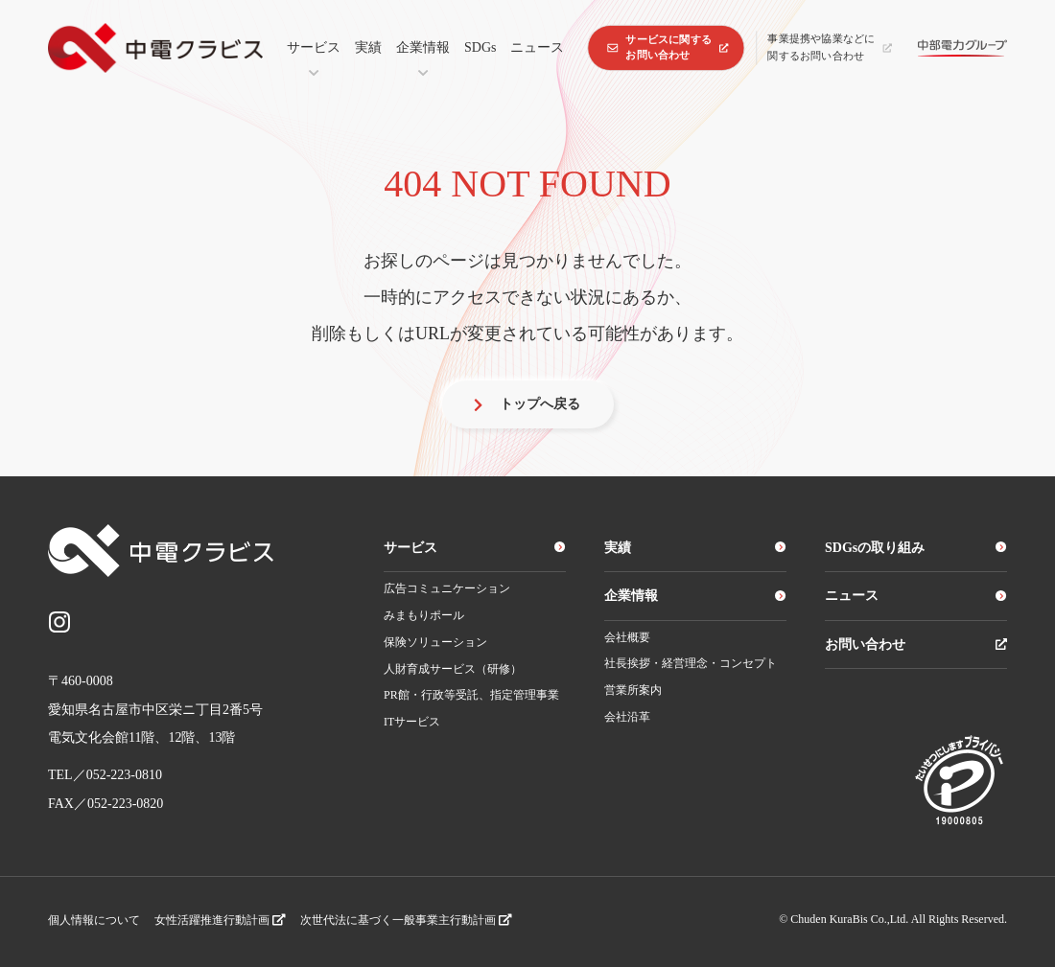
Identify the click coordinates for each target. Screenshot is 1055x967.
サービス (313, 47)
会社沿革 (627, 717)
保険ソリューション (435, 642)
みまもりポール (424, 615)
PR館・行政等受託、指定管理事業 (471, 695)
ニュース (537, 47)
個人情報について (94, 920)
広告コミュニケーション (447, 588)
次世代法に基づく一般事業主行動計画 (406, 920)
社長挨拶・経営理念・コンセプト (690, 663)
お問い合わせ (916, 644)
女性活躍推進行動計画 (220, 920)
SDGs (480, 47)
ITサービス (412, 721)
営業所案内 (633, 690)
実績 (368, 47)
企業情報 (423, 47)
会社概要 (627, 637)
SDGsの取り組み (916, 548)
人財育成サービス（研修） (453, 669)
